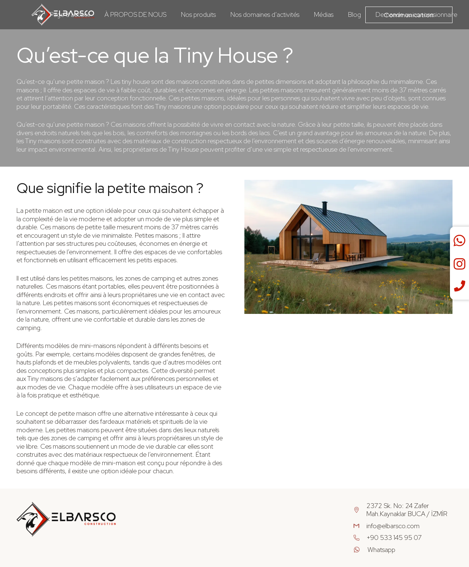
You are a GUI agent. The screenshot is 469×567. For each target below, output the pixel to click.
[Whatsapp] (361, 550)
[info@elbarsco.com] (360, 526)
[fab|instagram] (459, 264)
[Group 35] (66, 519)
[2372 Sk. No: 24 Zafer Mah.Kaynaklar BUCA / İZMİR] (360, 510)
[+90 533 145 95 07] (360, 538)
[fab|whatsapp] (459, 241)
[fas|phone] (459, 286)
